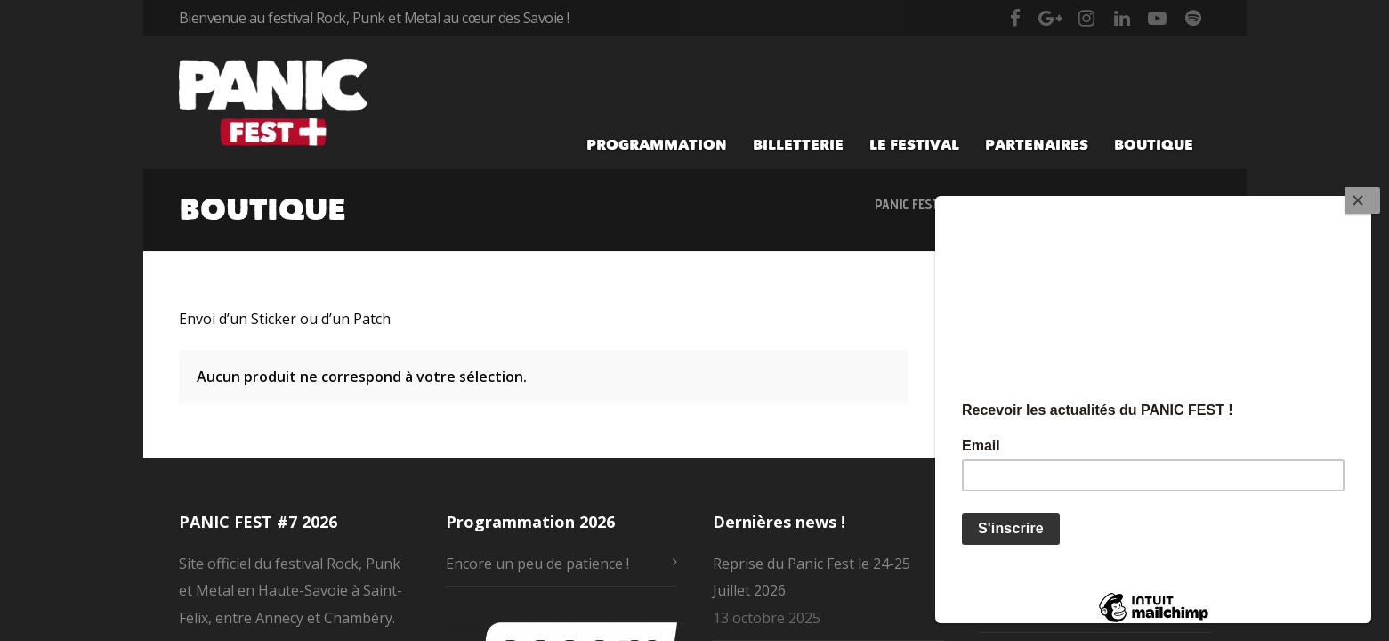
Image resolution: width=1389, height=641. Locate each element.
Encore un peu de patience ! (537, 563)
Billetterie (798, 144)
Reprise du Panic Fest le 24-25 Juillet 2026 (811, 577)
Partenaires (1036, 144)
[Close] (1362, 200)
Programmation (656, 144)
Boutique (1153, 144)
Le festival (914, 144)
